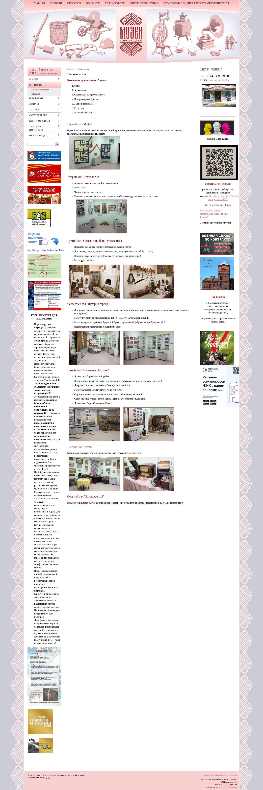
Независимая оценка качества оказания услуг (196, 3)
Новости (56, 3)
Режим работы (115, 3)
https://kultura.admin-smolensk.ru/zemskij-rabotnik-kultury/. (214, 213)
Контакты (93, 3)
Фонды (34, 104)
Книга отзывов (39, 121)
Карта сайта (215, 775)
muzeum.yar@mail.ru (219, 80)
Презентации (38, 135)
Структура (74, 3)
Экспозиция (37, 85)
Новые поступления (40, 90)
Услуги (34, 109)
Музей (33, 79)
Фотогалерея (38, 115)
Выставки (36, 98)
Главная (39, 3)
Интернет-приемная (144, 3)
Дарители (35, 93)
